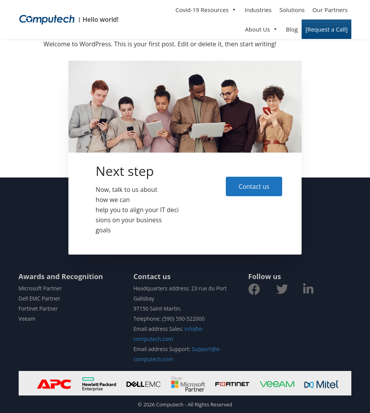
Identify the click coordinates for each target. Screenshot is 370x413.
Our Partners (330, 10)
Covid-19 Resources (206, 9)
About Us (261, 29)
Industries (258, 10)
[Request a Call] (326, 29)
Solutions (292, 10)
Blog (292, 29)
